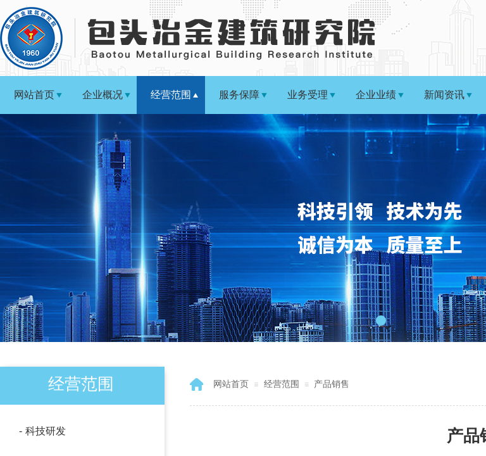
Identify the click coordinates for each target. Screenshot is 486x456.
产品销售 (331, 384)
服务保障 (239, 94)
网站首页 (34, 94)
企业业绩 (376, 94)
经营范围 (171, 94)
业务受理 (307, 94)
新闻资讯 (444, 94)
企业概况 (102, 94)
